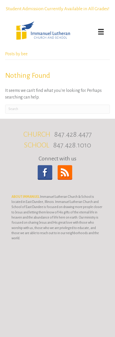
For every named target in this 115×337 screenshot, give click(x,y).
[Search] (57, 109)
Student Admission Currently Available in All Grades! (57, 8)
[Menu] (101, 31)
